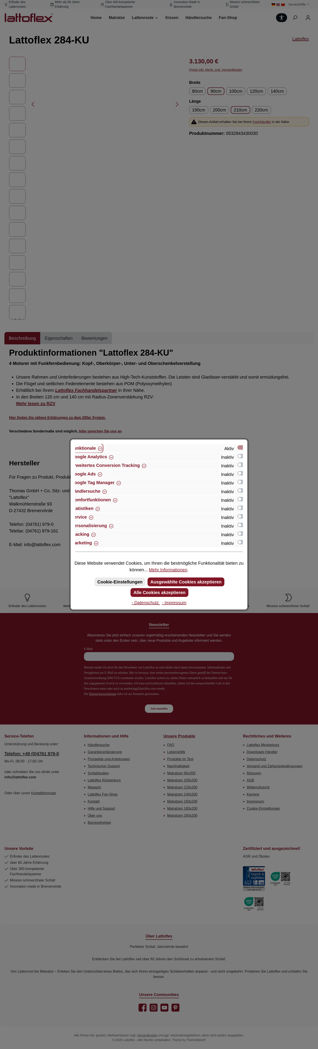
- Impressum (174, 602)
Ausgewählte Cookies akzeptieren (185, 581)
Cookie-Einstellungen (119, 581)
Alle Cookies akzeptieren (159, 592)
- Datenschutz (146, 602)
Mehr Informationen (168, 569)
